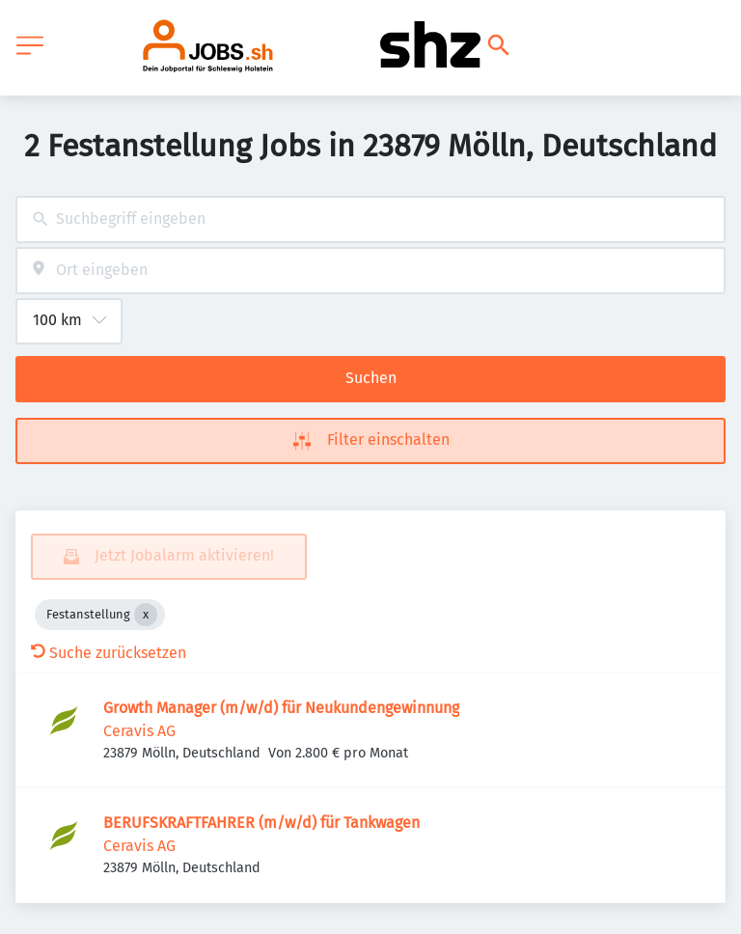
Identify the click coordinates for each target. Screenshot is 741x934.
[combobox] (370, 219)
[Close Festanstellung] (145, 614)
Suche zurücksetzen (108, 653)
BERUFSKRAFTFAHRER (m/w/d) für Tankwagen (261, 822)
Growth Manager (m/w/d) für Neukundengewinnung (281, 708)
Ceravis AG (139, 731)
